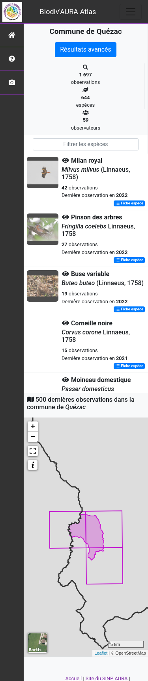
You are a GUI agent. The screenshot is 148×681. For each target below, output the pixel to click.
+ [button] (33, 426)
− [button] (33, 437)
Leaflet (100, 653)
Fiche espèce (129, 203)
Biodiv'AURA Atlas (68, 11)
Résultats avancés (85, 49)
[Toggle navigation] (131, 12)
